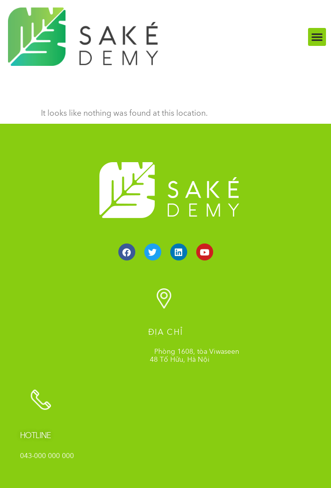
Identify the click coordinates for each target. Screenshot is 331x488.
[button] (317, 37)
